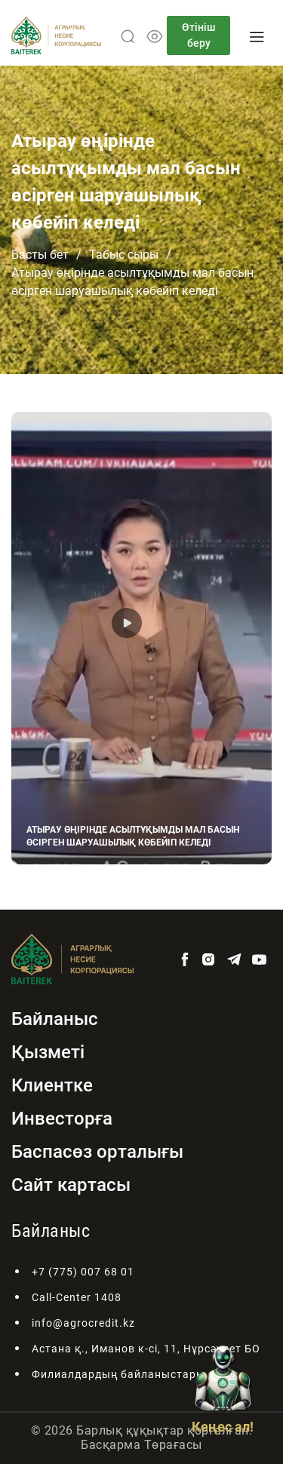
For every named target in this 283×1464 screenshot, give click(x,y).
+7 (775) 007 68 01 (83, 1272)
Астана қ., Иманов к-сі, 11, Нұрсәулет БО (146, 1349)
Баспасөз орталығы (97, 1151)
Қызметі (48, 1052)
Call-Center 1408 (77, 1297)
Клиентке (52, 1085)
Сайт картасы (71, 1184)
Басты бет (40, 254)
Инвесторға (61, 1118)
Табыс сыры (123, 254)
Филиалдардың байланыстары (118, 1374)
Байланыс (54, 1019)
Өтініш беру (198, 35)
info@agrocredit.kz (83, 1323)
